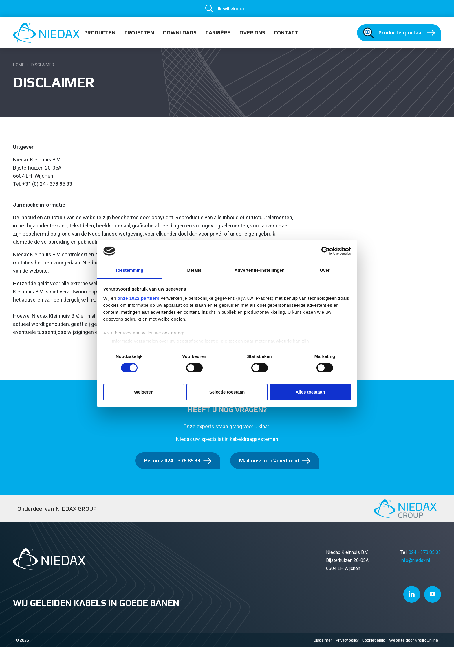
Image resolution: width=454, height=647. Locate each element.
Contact (286, 33)
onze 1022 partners (139, 298)
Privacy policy (347, 640)
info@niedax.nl (415, 560)
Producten (100, 33)
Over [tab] (325, 270)
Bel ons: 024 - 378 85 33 (172, 460)
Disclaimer (323, 640)
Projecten (139, 33)
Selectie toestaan (227, 391)
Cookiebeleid (373, 640)
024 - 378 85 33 (425, 552)
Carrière (218, 33)
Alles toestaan (310, 391)
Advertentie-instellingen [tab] (260, 270)
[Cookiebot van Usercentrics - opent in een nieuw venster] (325, 251)
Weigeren (143, 391)
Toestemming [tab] (129, 270)
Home (18, 65)
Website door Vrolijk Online (413, 640)
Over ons (252, 33)
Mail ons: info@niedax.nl (269, 460)
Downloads (180, 33)
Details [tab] (194, 270)
